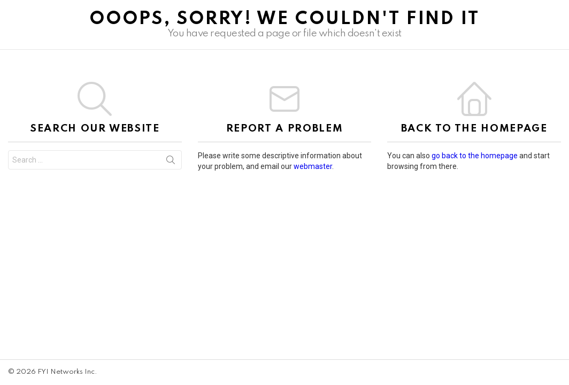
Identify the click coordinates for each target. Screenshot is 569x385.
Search (170, 162)
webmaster (313, 166)
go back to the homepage (475, 155)
